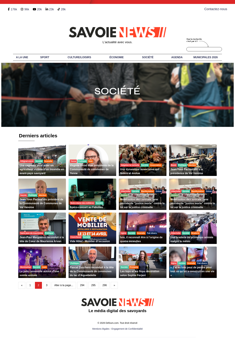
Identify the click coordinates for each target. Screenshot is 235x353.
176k (14, 9)
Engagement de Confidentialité (127, 328)
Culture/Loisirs (79, 57)
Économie (117, 57)
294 (82, 285)
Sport (44, 57)
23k (51, 9)
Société (148, 57)
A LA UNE (22, 57)
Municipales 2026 (205, 57)
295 (93, 285)
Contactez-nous (215, 9)
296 (104, 285)
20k (39, 9)
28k (63, 9)
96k (26, 9)
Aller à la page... (63, 285)
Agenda (176, 57)
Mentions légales (101, 328)
